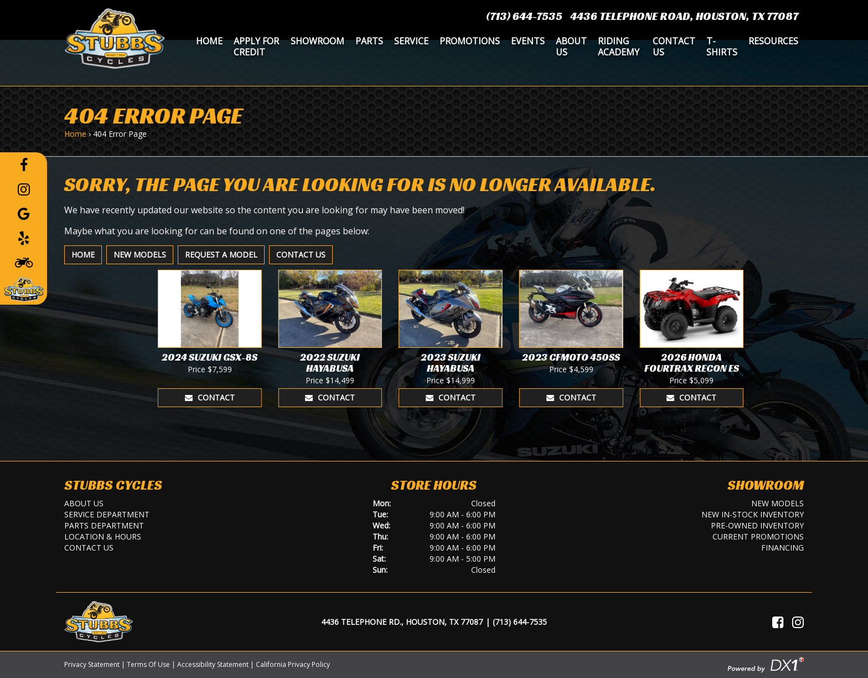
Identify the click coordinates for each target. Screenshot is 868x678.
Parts (369, 41)
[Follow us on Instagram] (24, 188)
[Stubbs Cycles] (114, 38)
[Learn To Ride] (24, 262)
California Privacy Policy (293, 664)
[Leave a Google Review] (24, 213)
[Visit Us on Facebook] (778, 622)
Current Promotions (758, 536)
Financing (782, 547)
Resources (773, 41)
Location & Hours (102, 536)
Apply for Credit (256, 46)
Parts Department (104, 525)
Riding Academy (618, 46)
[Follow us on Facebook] (24, 164)
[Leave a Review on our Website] (23, 287)
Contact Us (674, 46)
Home (209, 41)
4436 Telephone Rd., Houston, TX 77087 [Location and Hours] (402, 622)
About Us (571, 46)
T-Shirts (721, 46)
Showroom (317, 41)
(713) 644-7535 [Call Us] (520, 622)
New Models (139, 254)
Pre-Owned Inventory (757, 525)
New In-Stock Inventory (752, 514)
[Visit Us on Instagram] (798, 622)
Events (528, 41)
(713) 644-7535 (524, 16)
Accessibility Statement (213, 664)
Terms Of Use (148, 664)
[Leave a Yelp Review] (24, 237)
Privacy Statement (92, 664)
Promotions (470, 41)
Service (411, 41)
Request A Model (221, 254)
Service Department (106, 514)
